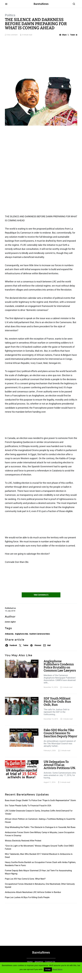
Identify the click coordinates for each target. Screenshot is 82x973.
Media (13, 730)
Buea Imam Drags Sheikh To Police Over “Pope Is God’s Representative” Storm (40, 800)
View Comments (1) (41, 595)
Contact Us (50, 962)
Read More (58, 969)
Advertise (39, 962)
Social (35, 734)
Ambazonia (9, 634)
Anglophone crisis (21, 634)
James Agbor (10, 622)
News (19, 730)
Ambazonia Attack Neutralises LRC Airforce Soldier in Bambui (33, 892)
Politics (10, 15)
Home (30, 962)
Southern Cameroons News (39, 634)
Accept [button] (47, 969)
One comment (12, 35)
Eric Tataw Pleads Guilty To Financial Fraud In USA (28, 805)
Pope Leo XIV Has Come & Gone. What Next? (25, 879)
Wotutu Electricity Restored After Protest (23, 840)
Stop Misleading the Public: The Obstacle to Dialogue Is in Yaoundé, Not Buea (40, 827)
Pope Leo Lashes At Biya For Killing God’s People (27, 897)
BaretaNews (41, 3)
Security (34, 730)
